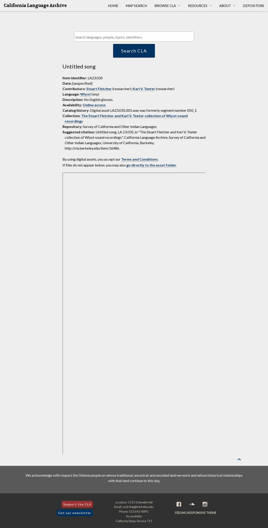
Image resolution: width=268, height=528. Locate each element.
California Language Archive (35, 5)
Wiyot (85, 94)
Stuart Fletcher (99, 88)
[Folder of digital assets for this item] (134, 313)
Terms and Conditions (139, 159)
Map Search (136, 6)
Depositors (253, 6)
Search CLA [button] (134, 50)
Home (113, 6)
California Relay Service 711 (134, 521)
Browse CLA (165, 6)
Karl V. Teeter (144, 88)
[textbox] (135, 37)
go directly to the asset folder (151, 165)
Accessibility (134, 516)
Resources (197, 6)
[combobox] (134, 37)
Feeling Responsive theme (195, 512)
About (225, 6)
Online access (94, 105)
